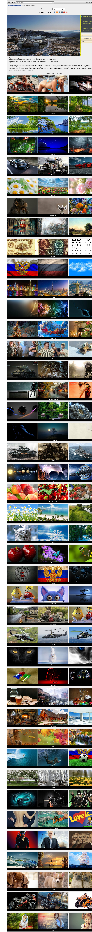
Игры (20, 5)
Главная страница (13, 5)
